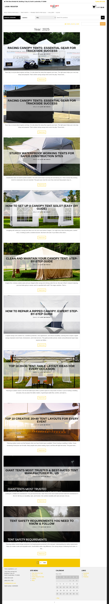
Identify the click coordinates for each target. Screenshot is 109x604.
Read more (42, 79)
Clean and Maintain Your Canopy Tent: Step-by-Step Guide (41, 260)
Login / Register (11, 6)
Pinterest (85, 576)
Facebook (86, 573)
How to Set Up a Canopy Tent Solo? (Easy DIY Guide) (42, 207)
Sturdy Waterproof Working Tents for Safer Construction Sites (41, 155)
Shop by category (10, 17)
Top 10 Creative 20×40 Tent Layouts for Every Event (41, 420)
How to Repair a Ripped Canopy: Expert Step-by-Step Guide (41, 313)
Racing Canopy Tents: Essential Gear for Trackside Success (42, 49)
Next (44, 562)
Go (103, 17)
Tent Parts (24, 12)
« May (57, 598)
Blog (58, 12)
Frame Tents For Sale (38, 12)
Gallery (51, 12)
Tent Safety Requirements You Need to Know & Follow (42, 522)
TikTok (85, 575)
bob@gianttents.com (10, 583)
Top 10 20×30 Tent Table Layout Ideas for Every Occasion (42, 367)
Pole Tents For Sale (11, 12)
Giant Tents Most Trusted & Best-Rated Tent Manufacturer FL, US (41, 472)
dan (42, 54)
